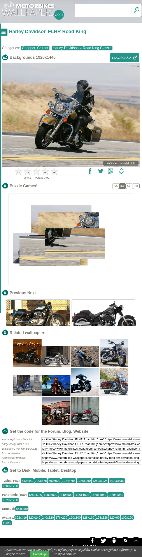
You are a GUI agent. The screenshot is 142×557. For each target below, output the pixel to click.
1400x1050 (116, 480)
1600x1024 (81, 494)
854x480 (22, 509)
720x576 (41, 480)
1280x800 (50, 494)
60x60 (7, 523)
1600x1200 (10, 486)
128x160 (88, 517)
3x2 (122, 186)
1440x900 (66, 494)
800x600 (54, 480)
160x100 (75, 517)
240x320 (48, 517)
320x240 (34, 517)
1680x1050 (98, 494)
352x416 (21, 517)
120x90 (115, 517)
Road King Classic (97, 48)
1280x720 (35, 494)
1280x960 (84, 480)
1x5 (116, 186)
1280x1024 (100, 480)
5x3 (129, 186)
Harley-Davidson (66, 48)
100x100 (127, 517)
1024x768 (68, 480)
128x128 (102, 517)
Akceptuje (39, 554)
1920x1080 (115, 494)
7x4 (136, 186)
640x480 (27, 480)
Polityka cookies (65, 554)
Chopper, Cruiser (35, 48)
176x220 (61, 517)
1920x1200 (10, 500)
